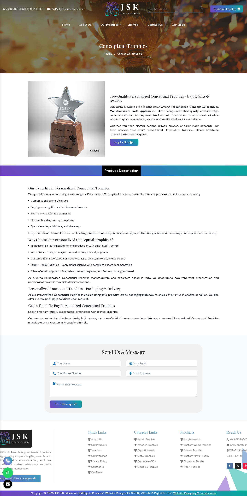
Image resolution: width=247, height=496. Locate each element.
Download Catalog (226, 9)
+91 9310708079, (14, 9)
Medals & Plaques (232, 466)
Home (66, 25)
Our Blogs (178, 25)
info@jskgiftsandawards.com (65, 9)
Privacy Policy (183, 461)
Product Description (121, 170)
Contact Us (155, 25)
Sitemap (132, 25)
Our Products (109, 25)
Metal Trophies (230, 455)
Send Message (66, 404)
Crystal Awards (230, 450)
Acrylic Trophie (230, 439)
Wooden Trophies (232, 445)
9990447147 (35, 9)
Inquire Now (124, 142)
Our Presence (183, 455)
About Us (85, 25)
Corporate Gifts (231, 461)
